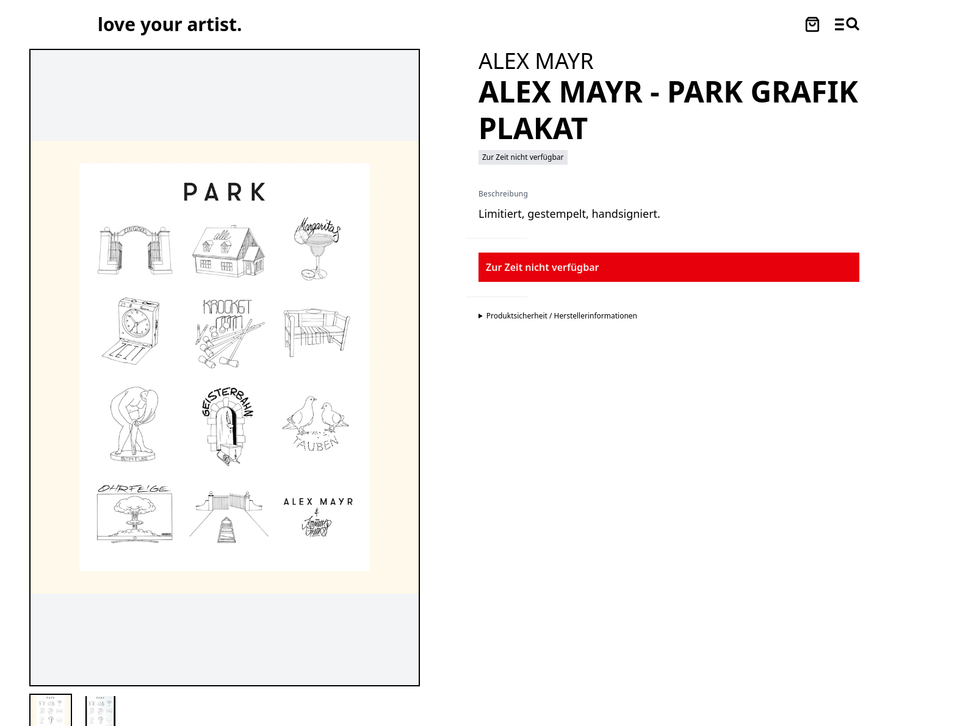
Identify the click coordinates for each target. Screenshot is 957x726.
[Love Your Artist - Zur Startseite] (170, 24)
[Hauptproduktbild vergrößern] (225, 367)
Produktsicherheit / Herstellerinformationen (561, 316)
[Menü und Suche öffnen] (847, 24)
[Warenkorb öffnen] (812, 24)
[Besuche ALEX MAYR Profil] (536, 61)
